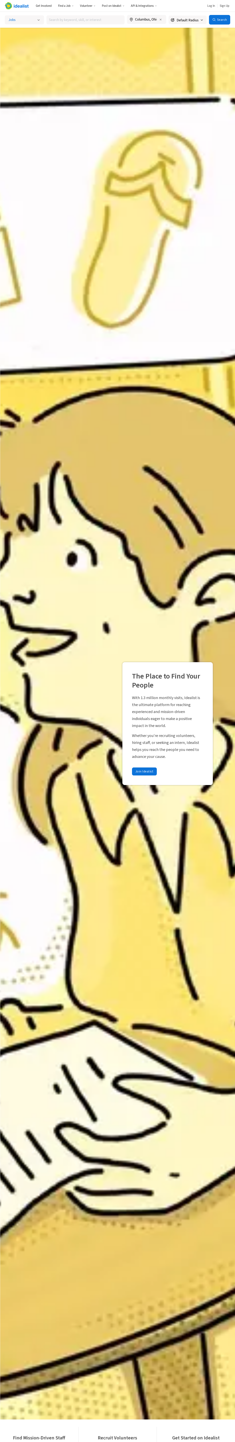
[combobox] (86, 20)
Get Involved (44, 6)
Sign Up (224, 6)
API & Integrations (144, 6)
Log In (211, 6)
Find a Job (66, 6)
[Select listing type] (24, 19)
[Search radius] (188, 20)
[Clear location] (160, 19)
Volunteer (87, 6)
